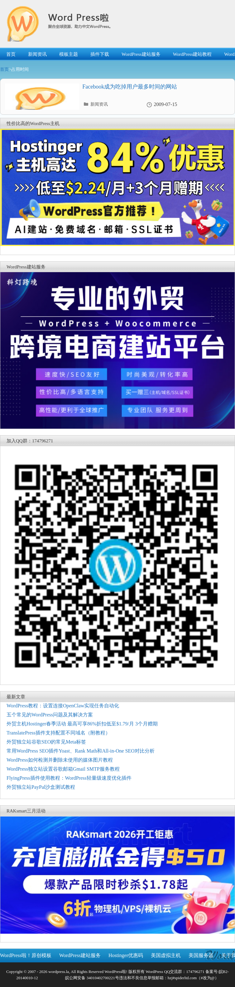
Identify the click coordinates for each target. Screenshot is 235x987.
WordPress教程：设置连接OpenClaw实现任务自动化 (63, 705)
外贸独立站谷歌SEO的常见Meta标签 (46, 741)
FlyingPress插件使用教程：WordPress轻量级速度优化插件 (69, 778)
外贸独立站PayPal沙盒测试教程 (41, 787)
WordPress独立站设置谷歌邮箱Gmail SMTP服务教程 (63, 769)
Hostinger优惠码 (125, 955)
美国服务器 (201, 955)
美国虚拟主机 (166, 955)
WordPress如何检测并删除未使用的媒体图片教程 (60, 760)
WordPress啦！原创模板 (25, 955)
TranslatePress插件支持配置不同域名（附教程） (58, 732)
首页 (11, 54)
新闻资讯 (37, 54)
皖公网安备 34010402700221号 (91, 977)
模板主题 (68, 54)
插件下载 (99, 54)
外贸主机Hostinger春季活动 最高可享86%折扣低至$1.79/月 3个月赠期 (82, 723)
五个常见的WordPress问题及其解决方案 (50, 714)
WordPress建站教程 (192, 54)
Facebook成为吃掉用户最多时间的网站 (129, 87)
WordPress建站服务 (141, 54)
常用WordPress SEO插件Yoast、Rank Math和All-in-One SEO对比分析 (81, 750)
